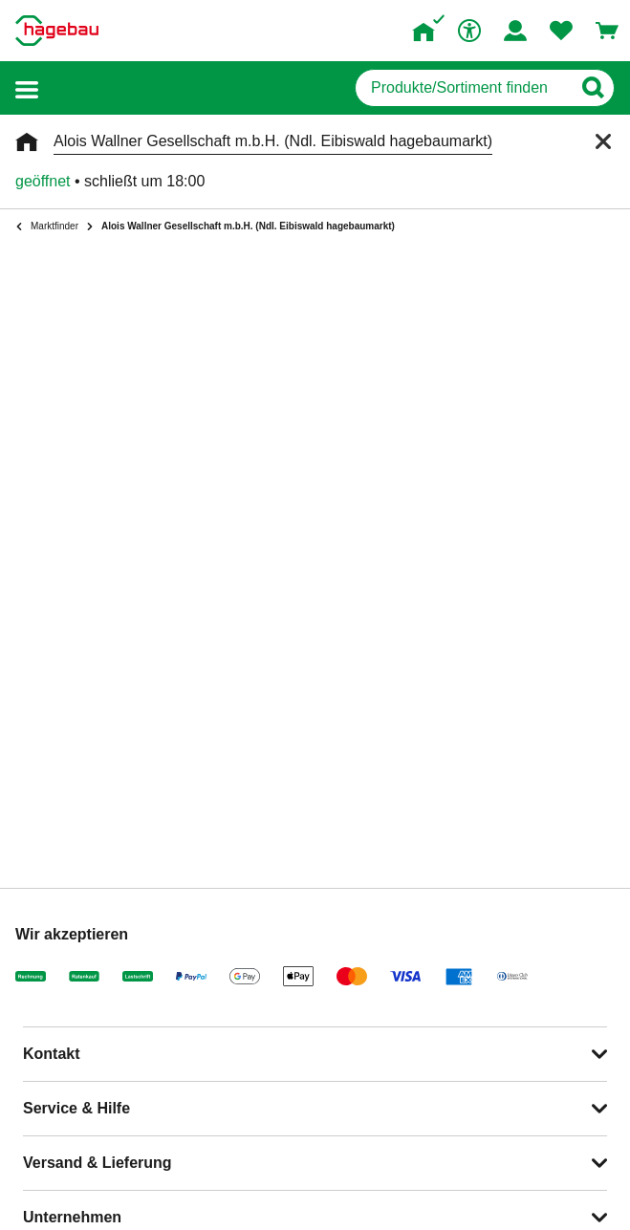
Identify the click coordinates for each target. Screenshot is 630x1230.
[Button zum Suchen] (592, 88)
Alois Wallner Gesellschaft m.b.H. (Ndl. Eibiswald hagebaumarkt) (273, 141)
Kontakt (51, 1054)
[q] (463, 88)
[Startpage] (56, 30)
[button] (26, 88)
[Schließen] (603, 141)
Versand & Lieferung (97, 1162)
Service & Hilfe (76, 1108)
